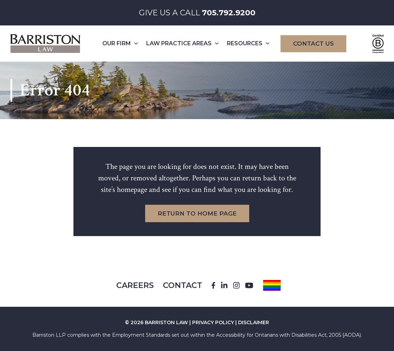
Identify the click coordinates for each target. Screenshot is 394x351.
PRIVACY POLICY (213, 322)
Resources (248, 43)
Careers (135, 285)
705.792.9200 (228, 12)
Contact (182, 285)
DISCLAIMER (253, 322)
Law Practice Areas (182, 43)
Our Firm (120, 43)
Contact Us (313, 43)
